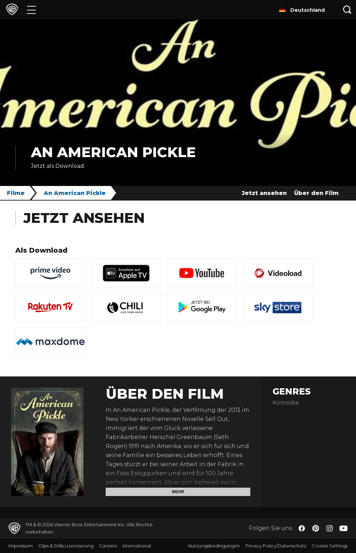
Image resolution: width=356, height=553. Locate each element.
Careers (108, 545)
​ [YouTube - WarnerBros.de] (343, 528)
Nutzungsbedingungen (214, 545)
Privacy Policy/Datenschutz (275, 545)
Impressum (20, 545)
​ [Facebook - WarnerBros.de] (302, 528)
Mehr (178, 491)
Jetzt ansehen (264, 193)
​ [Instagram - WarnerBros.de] (329, 528)
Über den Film (316, 193)
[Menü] (31, 9)
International (136, 545)
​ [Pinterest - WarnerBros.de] (316, 528)
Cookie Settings (330, 545)
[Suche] (347, 9)
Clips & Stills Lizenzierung (66, 545)
